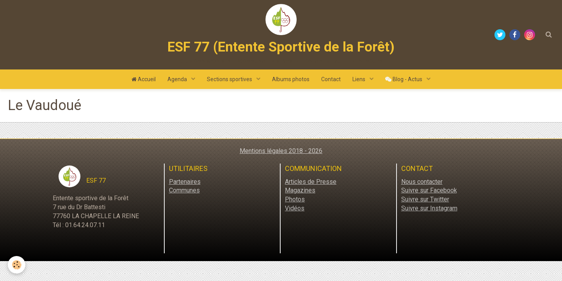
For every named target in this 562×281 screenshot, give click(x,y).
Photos (295, 199)
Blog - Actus (404, 79)
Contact (331, 79)
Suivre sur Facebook (429, 190)
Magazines (300, 190)
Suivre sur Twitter (425, 199)
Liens (359, 79)
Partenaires (185, 181)
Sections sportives (230, 79)
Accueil (144, 79)
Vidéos (294, 208)
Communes (184, 190)
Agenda (177, 79)
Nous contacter (422, 181)
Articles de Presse (310, 181)
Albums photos (290, 79)
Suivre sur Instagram (429, 208)
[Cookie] (16, 265)
